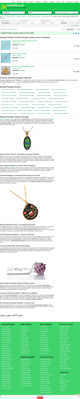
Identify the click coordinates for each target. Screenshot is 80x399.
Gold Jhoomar (25, 346)
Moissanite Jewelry (45, 392)
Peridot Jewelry (44, 370)
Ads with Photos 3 (12, 29)
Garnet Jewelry (64, 359)
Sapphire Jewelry (64, 337)
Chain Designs (6, 346)
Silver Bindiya (44, 340)
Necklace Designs (6, 331)
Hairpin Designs (6, 372)
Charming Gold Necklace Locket (23, 66)
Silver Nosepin (44, 344)
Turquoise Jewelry (45, 390)
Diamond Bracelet (26, 381)
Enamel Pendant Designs (34, 16)
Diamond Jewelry (64, 327)
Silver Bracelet (44, 348)
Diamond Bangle (25, 364)
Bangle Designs (6, 357)
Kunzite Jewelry (64, 366)
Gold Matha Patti (25, 351)
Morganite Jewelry (45, 364)
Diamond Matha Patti (26, 383)
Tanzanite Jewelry (45, 383)
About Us (62, 383)
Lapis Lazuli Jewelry (65, 368)
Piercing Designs (6, 388)
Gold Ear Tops (25, 353)
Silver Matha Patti (45, 351)
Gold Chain (24, 335)
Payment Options (64, 381)
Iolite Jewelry (63, 361)
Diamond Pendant (26, 375)
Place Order (63, 375)
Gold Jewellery (26, 324)
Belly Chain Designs (7, 366)
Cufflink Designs (6, 381)
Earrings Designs (6, 329)
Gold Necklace (25, 337)
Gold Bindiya (24, 340)
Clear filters (75, 25)
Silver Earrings (44, 329)
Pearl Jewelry (63, 333)
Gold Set (23, 333)
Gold (19, 68)
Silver (19, 42)
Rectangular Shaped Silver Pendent (24, 41)
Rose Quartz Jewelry (46, 375)
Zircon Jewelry (64, 340)
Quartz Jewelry (44, 372)
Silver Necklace (44, 337)
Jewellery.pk (15, 5)
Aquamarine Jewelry (65, 351)
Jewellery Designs (8, 324)
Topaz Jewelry (44, 385)
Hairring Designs (6, 379)
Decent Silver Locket (19, 53)
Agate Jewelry (63, 342)
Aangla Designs (6, 364)
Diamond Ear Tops (26, 385)
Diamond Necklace (26, 370)
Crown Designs (6, 361)
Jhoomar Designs (6, 355)
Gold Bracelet (24, 348)
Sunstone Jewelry (45, 381)
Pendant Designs (20, 16)
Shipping (62, 379)
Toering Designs (6, 377)
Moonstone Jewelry (45, 361)
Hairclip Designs (6, 375)
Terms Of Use (63, 385)
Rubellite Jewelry (45, 377)
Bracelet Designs (6, 335)
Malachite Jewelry (45, 359)
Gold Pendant (24, 342)
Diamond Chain (25, 368)
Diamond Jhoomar (26, 379)
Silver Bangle (44, 331)
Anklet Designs (6, 337)
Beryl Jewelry (63, 353)
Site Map (62, 390)
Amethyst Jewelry (64, 346)
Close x (77, 394)
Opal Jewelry (43, 368)
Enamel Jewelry (46, 16)
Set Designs (5, 344)
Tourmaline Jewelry (45, 388)
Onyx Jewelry (44, 366)
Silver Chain (43, 335)
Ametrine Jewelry (64, 348)
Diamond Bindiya (25, 372)
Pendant (14, 42)
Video (61, 377)
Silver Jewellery (46, 324)
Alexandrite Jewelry (65, 344)
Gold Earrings (24, 329)
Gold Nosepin (24, 344)
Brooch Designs (6, 383)
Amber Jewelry (64, 331)
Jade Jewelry (63, 364)
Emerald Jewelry (64, 329)
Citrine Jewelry (64, 355)
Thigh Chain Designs (7, 368)
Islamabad (22, 44)
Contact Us (63, 388)
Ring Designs (5, 327)
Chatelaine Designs (7, 386)
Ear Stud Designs (6, 340)
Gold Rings (24, 327)
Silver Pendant (44, 342)
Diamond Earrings (26, 361)
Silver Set (43, 333)
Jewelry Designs (10, 16)
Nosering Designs (6, 348)
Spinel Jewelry (44, 379)
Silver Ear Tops (44, 353)
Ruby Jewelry (63, 335)
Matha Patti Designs (7, 359)
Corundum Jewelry (65, 357)
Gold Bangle (24, 331)
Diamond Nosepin (26, 377)
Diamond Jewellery (28, 357)
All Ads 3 (3, 29)
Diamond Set (24, 366)
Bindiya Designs (6, 353)
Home (2, 16)
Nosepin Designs (6, 351)
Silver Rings (43, 327)
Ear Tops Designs (6, 342)
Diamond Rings (25, 359)
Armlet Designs (6, 370)
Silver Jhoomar (44, 346)
